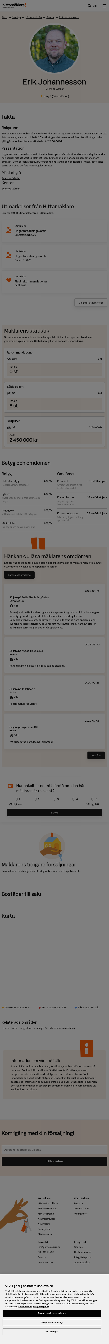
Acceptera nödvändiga (52, 1324)
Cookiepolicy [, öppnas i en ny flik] (25, 1309)
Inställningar (51, 1334)
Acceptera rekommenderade (52, 1315)
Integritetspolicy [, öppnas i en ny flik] (41, 1309)
